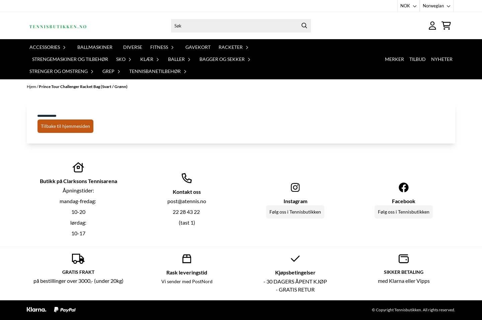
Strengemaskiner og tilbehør (70, 59)
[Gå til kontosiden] (432, 25)
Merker (394, 59)
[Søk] (241, 25)
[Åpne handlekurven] (446, 25)
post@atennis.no (186, 201)
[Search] (304, 25)
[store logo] (57, 25)
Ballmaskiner (94, 47)
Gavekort (198, 47)
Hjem (32, 86)
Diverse (132, 47)
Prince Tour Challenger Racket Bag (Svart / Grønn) (83, 86)
